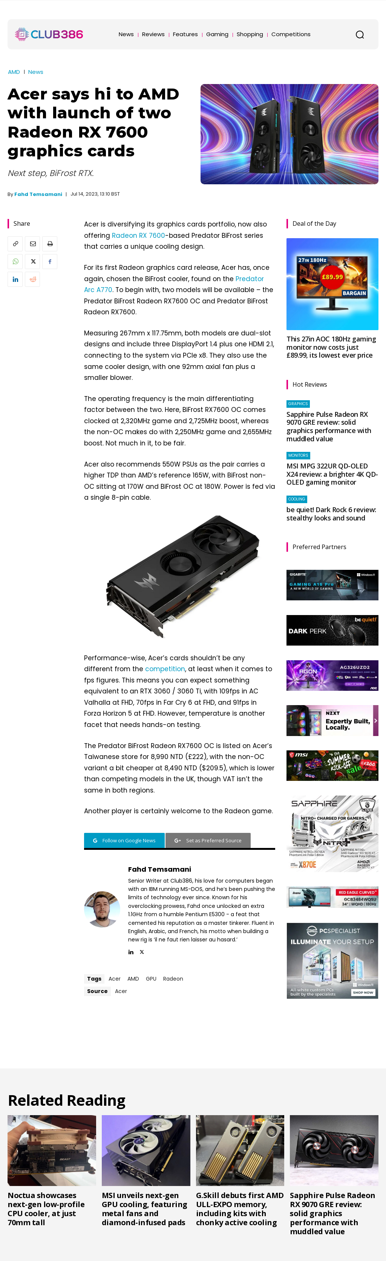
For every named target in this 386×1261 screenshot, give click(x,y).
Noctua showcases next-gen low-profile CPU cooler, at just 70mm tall (46, 1208)
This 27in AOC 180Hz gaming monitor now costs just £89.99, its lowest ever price (331, 347)
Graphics (298, 404)
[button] (359, 34)
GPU (151, 978)
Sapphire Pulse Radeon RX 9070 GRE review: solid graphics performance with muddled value (328, 426)
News (36, 72)
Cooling (296, 499)
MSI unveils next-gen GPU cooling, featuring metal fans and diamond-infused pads (144, 1208)
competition (165, 668)
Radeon (173, 978)
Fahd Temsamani (38, 194)
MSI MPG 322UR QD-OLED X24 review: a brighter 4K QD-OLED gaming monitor (332, 474)
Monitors (298, 455)
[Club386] (49, 34)
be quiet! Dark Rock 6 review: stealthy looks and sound (331, 513)
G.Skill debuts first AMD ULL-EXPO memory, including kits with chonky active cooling (240, 1208)
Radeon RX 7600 (138, 235)
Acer (115, 978)
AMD (14, 72)
